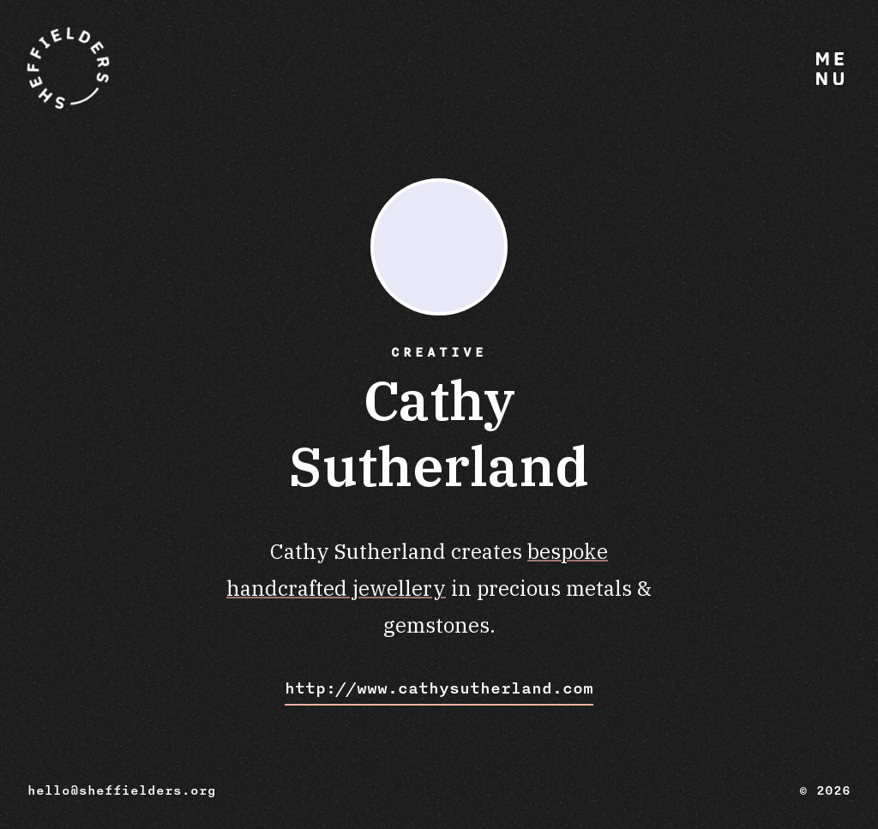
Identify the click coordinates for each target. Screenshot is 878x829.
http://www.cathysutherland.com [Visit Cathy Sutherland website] (439, 688)
